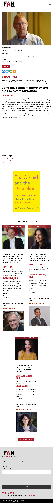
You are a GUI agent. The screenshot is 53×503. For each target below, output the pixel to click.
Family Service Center (10, 159)
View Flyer (5, 66)
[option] (26, 191)
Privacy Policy (16, 501)
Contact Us (32, 495)
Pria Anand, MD (35, 264)
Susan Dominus (22, 386)
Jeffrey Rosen (8, 266)
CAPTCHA (4, 476)
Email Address (6, 469)
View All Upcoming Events (26, 440)
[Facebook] (3, 71)
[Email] (10, 71)
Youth (12, 95)
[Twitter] (7, 71)
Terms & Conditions (6, 501)
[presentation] (14, 480)
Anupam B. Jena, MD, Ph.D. (37, 275)
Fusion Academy (8, 161)
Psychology (5, 95)
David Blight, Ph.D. (10, 278)
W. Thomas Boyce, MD (10, 76)
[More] (14, 71)
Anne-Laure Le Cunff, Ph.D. (24, 377)
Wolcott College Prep (10, 163)
